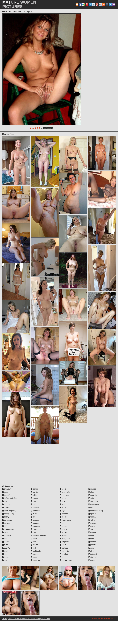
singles (92, 489)
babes (5, 557)
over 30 (6, 545)
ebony (5, 517)
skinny (91, 551)
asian (5, 492)
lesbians (64, 514)
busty (5, 501)
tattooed (92, 554)
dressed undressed (39, 535)
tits (90, 507)
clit (33, 517)
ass (4, 554)
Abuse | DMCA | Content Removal (14, 619)
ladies (63, 501)
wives (91, 526)
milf (62, 523)
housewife (65, 492)
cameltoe (35, 511)
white (91, 560)
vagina (92, 517)
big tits (34, 492)
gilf (4, 526)
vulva (91, 520)
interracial (64, 495)
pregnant (64, 542)
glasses (35, 554)
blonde (34, 498)
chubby (6, 504)
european (7, 520)
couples (35, 523)
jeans (63, 498)
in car (34, 514)
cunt (33, 532)
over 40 (6, 548)
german (6, 523)
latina (63, 507)
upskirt (92, 514)
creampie (35, 526)
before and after (9, 498)
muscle (63, 529)
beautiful (6, 495)
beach (34, 489)
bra (33, 504)
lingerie (63, 517)
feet (33, 542)
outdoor (92, 542)
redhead (64, 548)
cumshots (36, 529)
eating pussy (8, 514)
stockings (93, 501)
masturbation (66, 520)
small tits (92, 495)
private (92, 545)
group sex (36, 560)
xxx (90, 529)
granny (34, 557)
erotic (34, 539)
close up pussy (9, 511)
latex (62, 504)
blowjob (35, 501)
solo (91, 498)
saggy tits (64, 551)
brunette (35, 507)
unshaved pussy (95, 511)
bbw (4, 560)
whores (92, 523)
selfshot (64, 554)
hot (4, 539)
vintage (92, 557)
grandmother (8, 529)
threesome (93, 504)
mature (92, 532)
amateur (6, 489)
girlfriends (36, 551)
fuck (33, 548)
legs (62, 511)
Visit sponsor (48, 128)
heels (63, 489)
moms (63, 526)
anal (5, 551)
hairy (5, 532)
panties (63, 535)
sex (62, 557)
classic (5, 507)
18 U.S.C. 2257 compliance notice (38, 619)
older (91, 539)
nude (91, 535)
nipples (63, 532)
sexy (91, 548)
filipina (34, 545)
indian (5, 542)
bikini (34, 495)
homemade (7, 535)
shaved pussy (66, 560)
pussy (63, 545)
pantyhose (65, 539)
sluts (91, 492)
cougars (35, 520)
